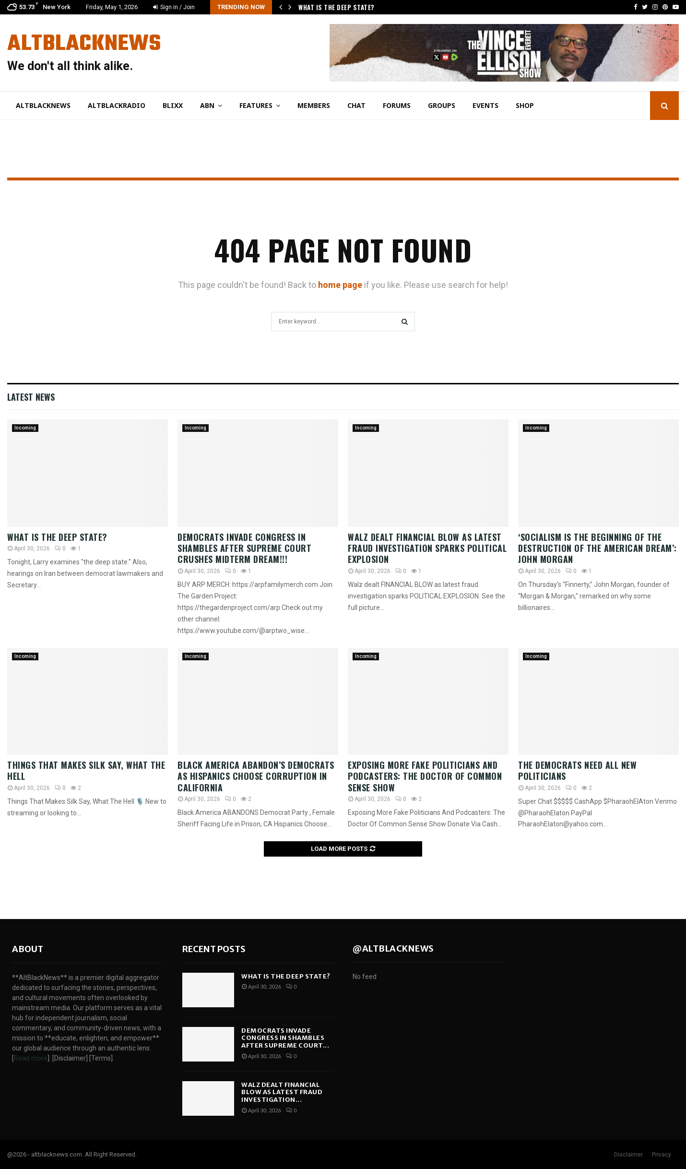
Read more (30, 1058)
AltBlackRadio (116, 105)
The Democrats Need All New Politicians (577, 770)
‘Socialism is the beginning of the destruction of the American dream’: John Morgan (597, 548)
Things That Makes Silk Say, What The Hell (86, 770)
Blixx (173, 105)
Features (255, 105)
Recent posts (214, 948)
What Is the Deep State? (337, 7)
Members (313, 105)
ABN (207, 105)
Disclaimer (628, 1154)
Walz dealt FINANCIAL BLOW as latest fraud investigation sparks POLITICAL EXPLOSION (427, 548)
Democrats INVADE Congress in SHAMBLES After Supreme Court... (285, 1038)
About (27, 948)
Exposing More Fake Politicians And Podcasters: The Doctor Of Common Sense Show (425, 776)
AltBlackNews (84, 44)
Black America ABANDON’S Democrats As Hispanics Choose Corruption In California (255, 776)
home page (340, 285)
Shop (525, 105)
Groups (441, 105)
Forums (397, 105)
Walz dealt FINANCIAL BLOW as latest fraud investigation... (281, 1092)
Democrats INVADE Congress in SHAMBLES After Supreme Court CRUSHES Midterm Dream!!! (244, 548)
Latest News (31, 397)
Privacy (661, 1154)
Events (485, 105)
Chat (356, 105)
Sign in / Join (174, 7)
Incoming (25, 427)
